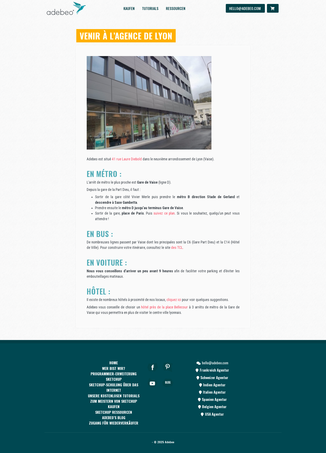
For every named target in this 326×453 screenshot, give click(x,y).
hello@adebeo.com (245, 8)
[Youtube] (152, 388)
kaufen (129, 8)
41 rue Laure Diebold (127, 159)
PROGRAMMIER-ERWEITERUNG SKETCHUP (114, 376)
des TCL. (177, 248)
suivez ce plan (164, 213)
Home (113, 362)
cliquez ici (174, 300)
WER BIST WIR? (113, 368)
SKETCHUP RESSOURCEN (113, 412)
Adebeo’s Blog (113, 417)
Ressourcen (175, 8)
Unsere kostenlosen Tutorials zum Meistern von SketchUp (114, 398)
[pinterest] (168, 373)
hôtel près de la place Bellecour (164, 307)
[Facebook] (152, 373)
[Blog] (168, 388)
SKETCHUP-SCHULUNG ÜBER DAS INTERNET (113, 387)
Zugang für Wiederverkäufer (113, 423)
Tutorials (150, 8)
